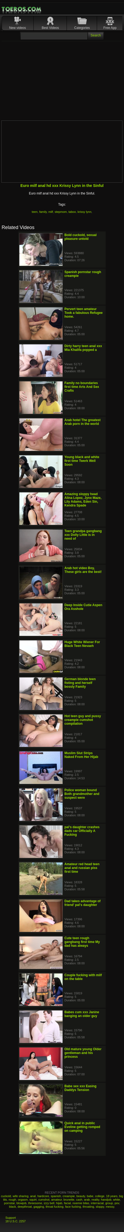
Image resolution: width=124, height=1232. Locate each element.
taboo (72, 211)
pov (117, 1203)
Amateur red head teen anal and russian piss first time (81, 868)
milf (50, 211)
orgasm (23, 1199)
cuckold (6, 1196)
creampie (69, 1196)
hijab (59, 1203)
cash (79, 1199)
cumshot (44, 1199)
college (100, 1196)
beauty (81, 1196)
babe (90, 1196)
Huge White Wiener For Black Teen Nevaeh (82, 644)
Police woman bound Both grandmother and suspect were (81, 794)
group (109, 1203)
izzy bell (49, 1203)
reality (95, 1199)
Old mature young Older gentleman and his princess (82, 1053)
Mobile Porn (22, 9)
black (12, 1206)
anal (33, 1196)
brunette (69, 1199)
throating (88, 1206)
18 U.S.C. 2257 (15, 1221)
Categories (82, 28)
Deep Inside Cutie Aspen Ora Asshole (83, 607)
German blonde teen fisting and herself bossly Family (80, 683)
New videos (17, 28)
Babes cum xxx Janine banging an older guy (81, 1014)
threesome (35, 1203)
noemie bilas (81, 1203)
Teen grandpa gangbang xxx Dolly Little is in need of (83, 535)
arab (87, 1199)
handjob (106, 1199)
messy (110, 1206)
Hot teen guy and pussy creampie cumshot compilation (82, 720)
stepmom (61, 211)
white (116, 1199)
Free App (109, 28)
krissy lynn (84, 211)
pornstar (9, 1203)
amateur (56, 1199)
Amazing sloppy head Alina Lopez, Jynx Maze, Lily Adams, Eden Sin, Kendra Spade (82, 499)
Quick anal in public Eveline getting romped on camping (82, 1127)
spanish (56, 1196)
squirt (33, 1199)
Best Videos (50, 28)
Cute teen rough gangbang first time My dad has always (82, 942)
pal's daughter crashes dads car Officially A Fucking (81, 831)
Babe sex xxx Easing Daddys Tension (80, 1088)
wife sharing (21, 1196)
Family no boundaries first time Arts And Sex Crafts (81, 386)
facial (67, 1203)
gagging (38, 1206)
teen (34, 211)
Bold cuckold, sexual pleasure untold (80, 237)
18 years (112, 1196)
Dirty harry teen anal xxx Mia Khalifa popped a (83, 348)
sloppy (100, 1206)
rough (12, 1199)
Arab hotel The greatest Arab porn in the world (82, 422)
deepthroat (25, 1206)
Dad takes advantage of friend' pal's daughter (82, 903)
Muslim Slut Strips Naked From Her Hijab (81, 755)
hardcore (43, 1196)
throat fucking (54, 1206)
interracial (97, 1203)
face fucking (73, 1206)
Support (10, 1217)
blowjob (21, 1203)
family (43, 211)
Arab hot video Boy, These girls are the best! (83, 570)
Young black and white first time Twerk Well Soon (81, 460)
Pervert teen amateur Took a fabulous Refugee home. (83, 312)
